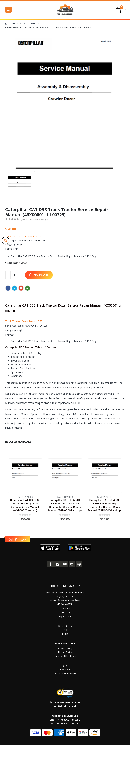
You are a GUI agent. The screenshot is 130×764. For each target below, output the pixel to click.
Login (65, 633)
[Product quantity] (14, 275)
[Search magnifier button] (5, 240)
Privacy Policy (65, 648)
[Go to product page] (25, 475)
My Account (65, 616)
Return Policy (65, 652)
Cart (65, 665)
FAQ (65, 630)
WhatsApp (27, 288)
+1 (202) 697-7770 (65, 596)
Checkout (65, 669)
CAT (19, 262)
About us (65, 608)
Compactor (27, 497)
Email (21, 288)
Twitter (14, 288)
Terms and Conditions (65, 656)
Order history (65, 626)
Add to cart (41, 274)
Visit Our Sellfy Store (65, 673)
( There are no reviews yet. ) (35, 219)
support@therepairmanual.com (65, 600)
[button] (8, 10)
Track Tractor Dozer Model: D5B (23, 236)
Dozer (25, 262)
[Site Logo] (65, 9)
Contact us (65, 612)
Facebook (8, 288)
